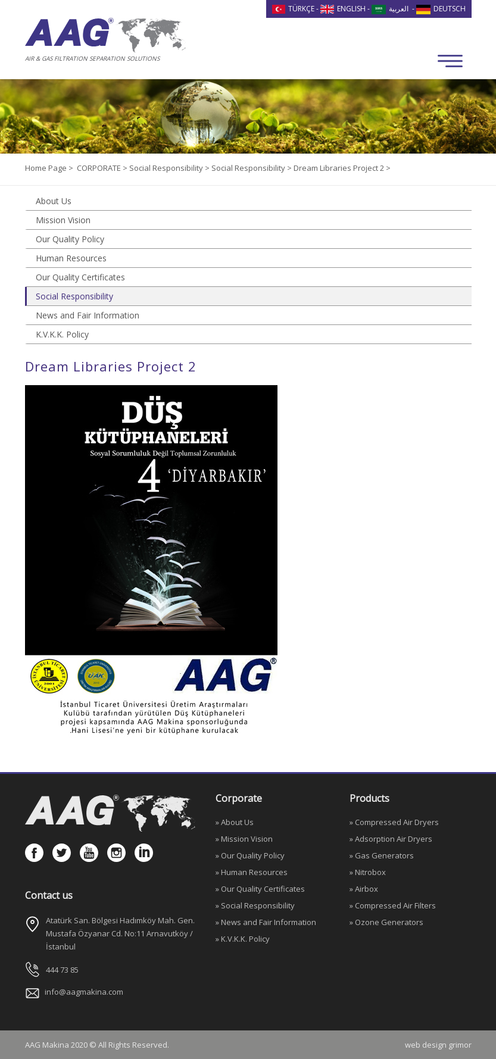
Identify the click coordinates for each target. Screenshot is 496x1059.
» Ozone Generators (386, 922)
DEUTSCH (441, 9)
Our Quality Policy (70, 239)
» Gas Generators (382, 855)
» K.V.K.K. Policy (243, 938)
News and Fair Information (87, 315)
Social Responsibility (74, 296)
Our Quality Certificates (80, 277)
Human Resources (71, 258)
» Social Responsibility (255, 905)
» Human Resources (252, 872)
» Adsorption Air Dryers (391, 838)
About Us (53, 201)
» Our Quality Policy (250, 855)
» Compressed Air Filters (393, 905)
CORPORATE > (103, 168)
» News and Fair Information (266, 922)
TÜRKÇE (293, 9)
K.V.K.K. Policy (62, 334)
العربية (390, 9)
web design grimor (438, 1044)
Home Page (46, 168)
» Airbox (364, 888)
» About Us (235, 822)
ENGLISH (343, 9)
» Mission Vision (244, 838)
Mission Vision (63, 220)
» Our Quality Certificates (260, 888)
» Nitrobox (368, 872)
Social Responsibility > (170, 168)
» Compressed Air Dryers (394, 822)
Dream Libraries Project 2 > (342, 168)
